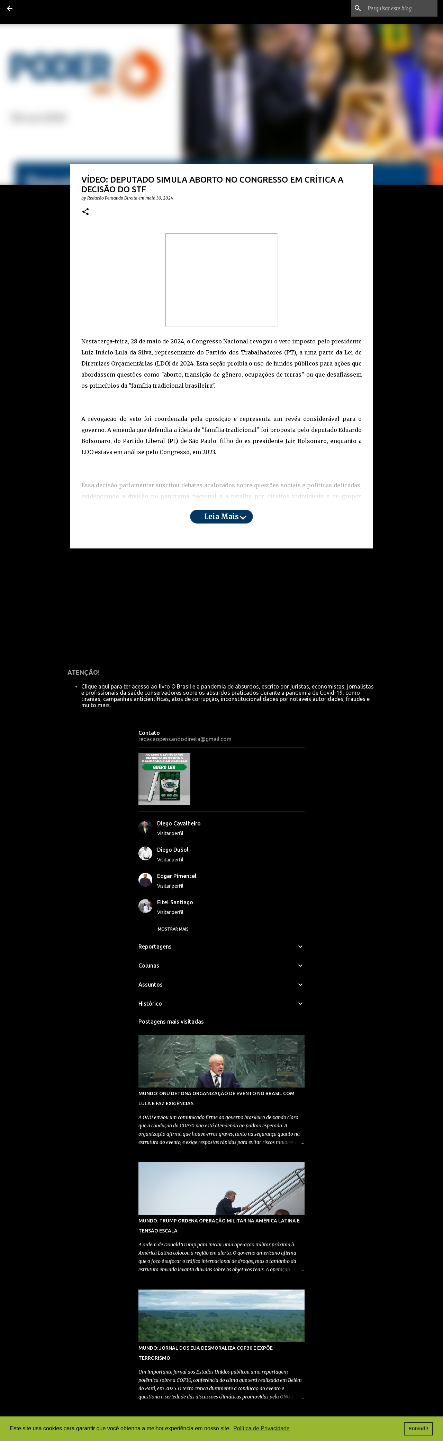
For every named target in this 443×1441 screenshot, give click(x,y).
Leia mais (221, 516)
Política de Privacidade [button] (261, 1428)
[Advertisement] (221, 607)
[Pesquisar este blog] (401, 8)
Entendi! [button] (418, 1428)
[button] (85, 212)
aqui (108, 523)
